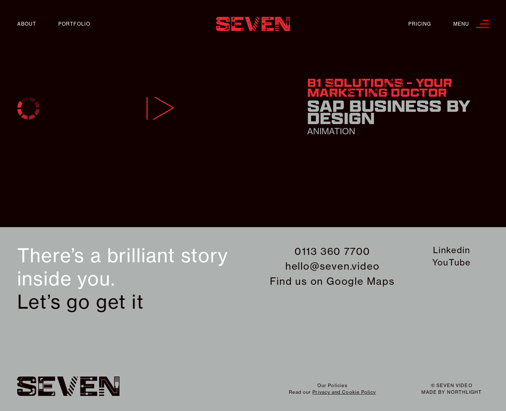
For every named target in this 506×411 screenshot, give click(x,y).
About (26, 24)
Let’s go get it (80, 302)
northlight (464, 392)
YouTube (451, 262)
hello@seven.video (332, 266)
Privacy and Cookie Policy (344, 392)
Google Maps (360, 281)
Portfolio (74, 24)
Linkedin (451, 250)
